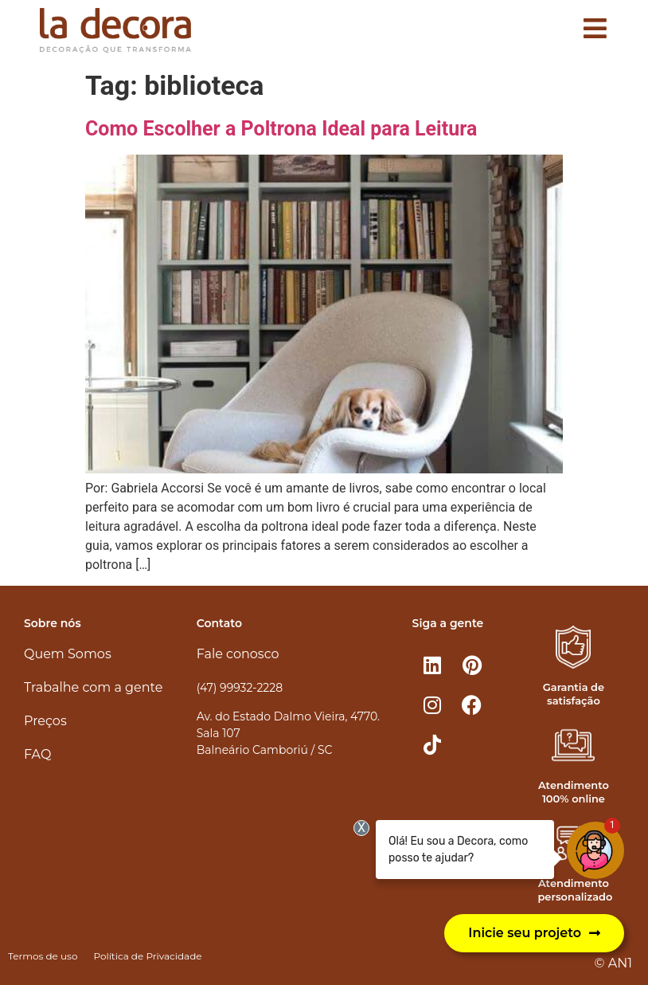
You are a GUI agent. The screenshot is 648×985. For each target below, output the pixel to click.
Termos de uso (42, 956)
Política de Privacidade (147, 956)
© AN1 (613, 963)
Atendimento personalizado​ (574, 890)
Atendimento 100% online (573, 792)
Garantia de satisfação (573, 694)
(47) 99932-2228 (240, 688)
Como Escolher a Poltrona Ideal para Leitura (281, 128)
